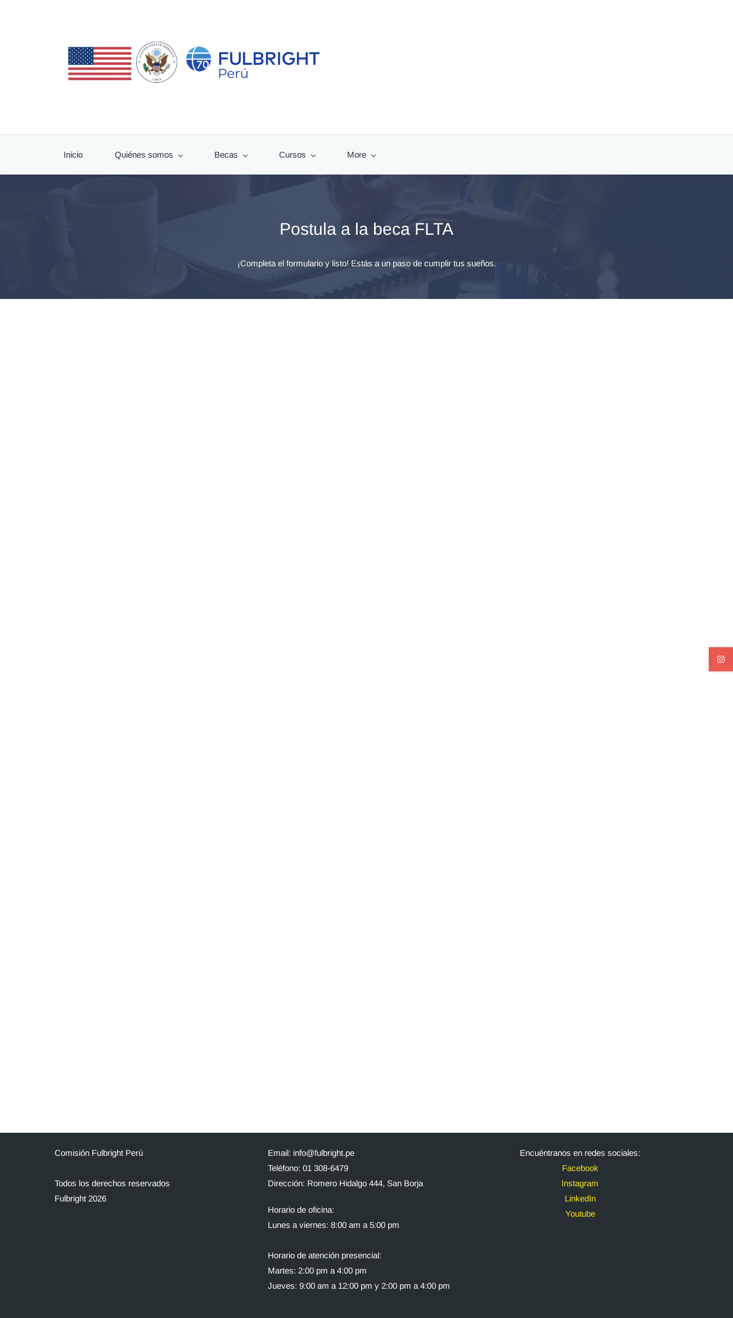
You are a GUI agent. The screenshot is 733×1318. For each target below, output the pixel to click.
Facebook (580, 1162)
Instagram (580, 1177)
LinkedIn (580, 1193)
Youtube (580, 1208)
